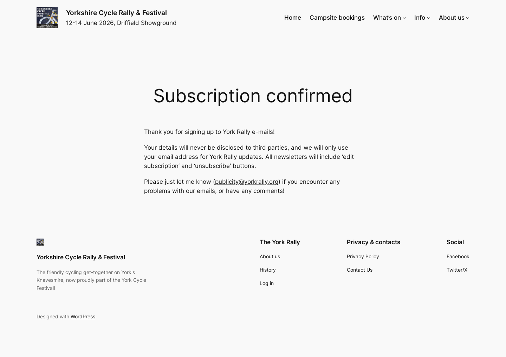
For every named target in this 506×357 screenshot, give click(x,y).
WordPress (83, 316)
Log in (267, 283)
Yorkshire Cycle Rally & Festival (116, 12)
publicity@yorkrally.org (246, 181)
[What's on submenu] (404, 17)
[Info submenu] (428, 17)
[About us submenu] (467, 17)
